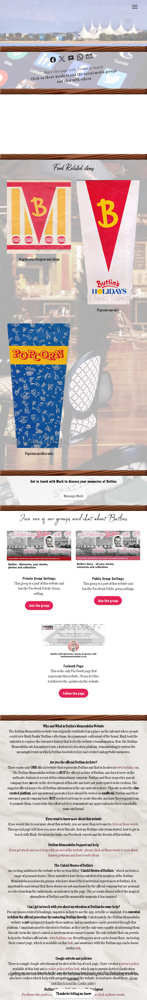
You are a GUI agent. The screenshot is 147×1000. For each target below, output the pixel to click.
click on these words (124, 824)
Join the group (39, 605)
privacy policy (130, 963)
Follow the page (73, 693)
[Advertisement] (73, 124)
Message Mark (73, 495)
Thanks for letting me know (73, 993)
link (70, 943)
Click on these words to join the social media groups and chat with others (74, 75)
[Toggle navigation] (135, 7)
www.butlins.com (127, 767)
